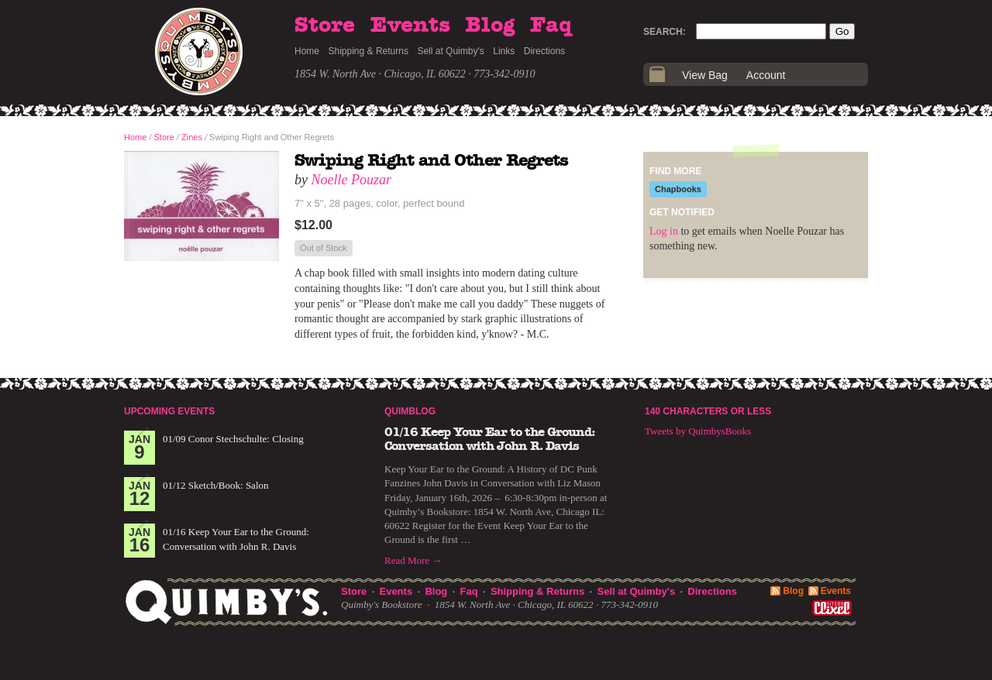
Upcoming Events (169, 411)
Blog (490, 25)
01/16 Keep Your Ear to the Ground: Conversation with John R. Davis (489, 439)
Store (324, 25)
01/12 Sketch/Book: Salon (216, 485)
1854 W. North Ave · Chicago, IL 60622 (380, 74)
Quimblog (410, 411)
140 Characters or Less (708, 411)
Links (504, 51)
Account (766, 75)
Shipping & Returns (368, 51)
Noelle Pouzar (352, 179)
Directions (544, 51)
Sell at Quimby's (450, 51)
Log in (663, 231)
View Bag (705, 75)
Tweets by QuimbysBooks (698, 431)
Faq (551, 25)
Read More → (413, 560)
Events (410, 25)
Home (306, 51)
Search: (664, 31)
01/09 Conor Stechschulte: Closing (233, 439)
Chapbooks (678, 189)
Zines (191, 137)
